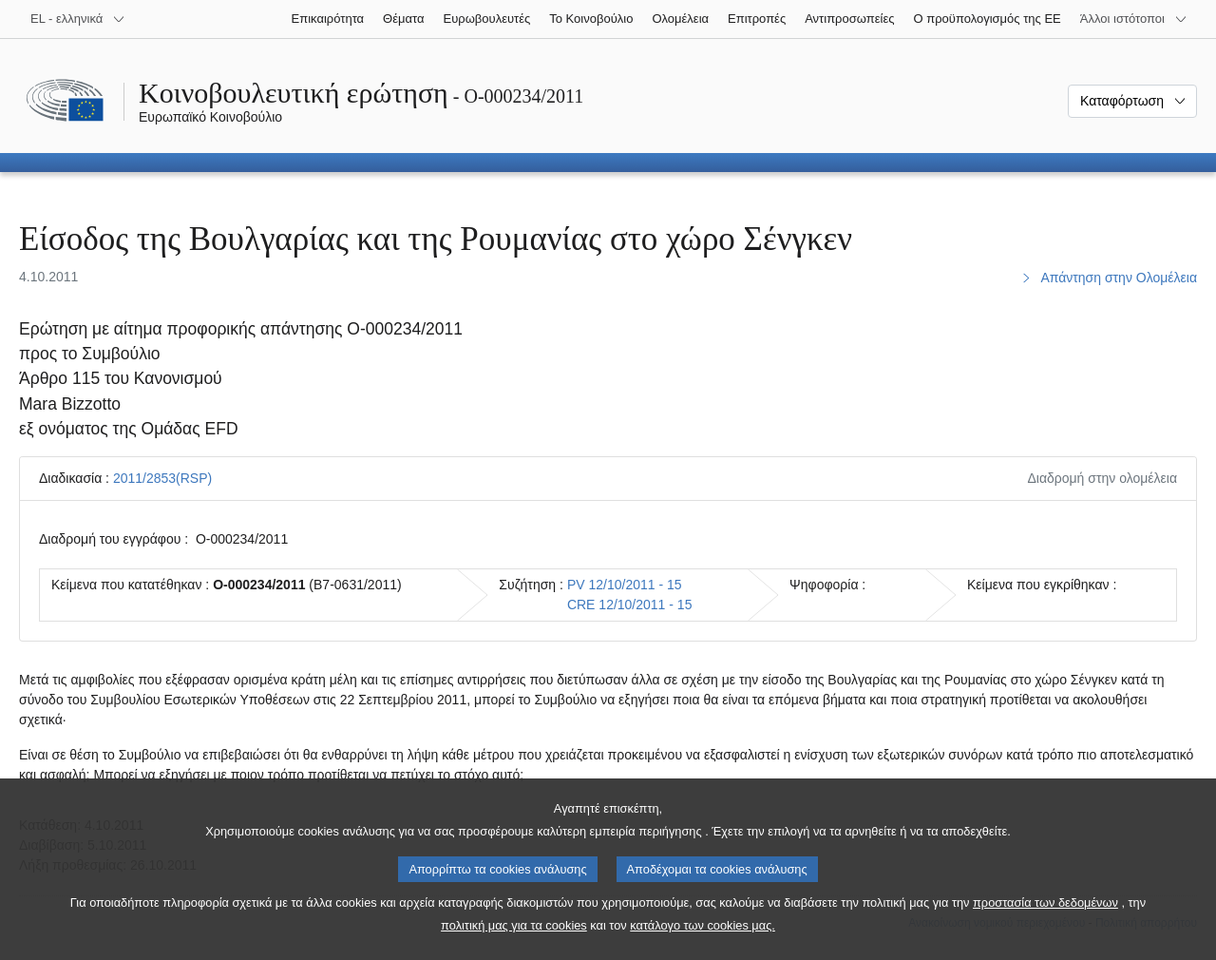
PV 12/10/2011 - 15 (624, 584)
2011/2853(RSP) (162, 478)
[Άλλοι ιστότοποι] (1134, 19)
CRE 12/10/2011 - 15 (630, 604)
